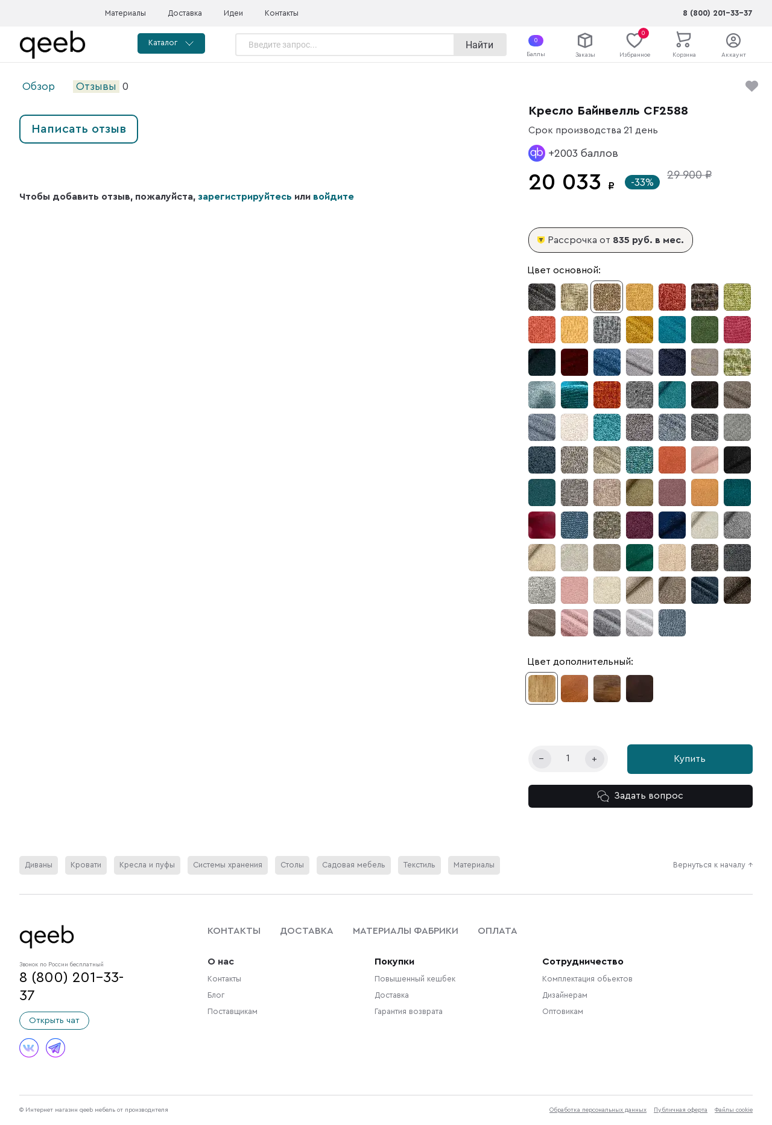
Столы (292, 865)
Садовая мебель (353, 865)
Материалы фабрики (405, 931)
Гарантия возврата (409, 1011)
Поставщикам (232, 1011)
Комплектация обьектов (587, 979)
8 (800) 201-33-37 (718, 13)
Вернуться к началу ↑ (713, 865)
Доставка (185, 13)
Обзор (38, 86)
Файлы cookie (734, 1110)
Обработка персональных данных (598, 1110)
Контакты (282, 13)
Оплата (497, 931)
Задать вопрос (640, 796)
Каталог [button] (171, 43)
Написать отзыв (78, 129)
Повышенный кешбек (415, 979)
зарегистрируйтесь (245, 196)
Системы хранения (227, 865)
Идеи (233, 13)
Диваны (38, 865)
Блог (215, 995)
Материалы (125, 13)
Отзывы (96, 86)
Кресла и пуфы (147, 865)
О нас (220, 961)
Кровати (86, 865)
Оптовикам (562, 1011)
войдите (333, 196)
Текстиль (419, 865)
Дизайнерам (564, 995)
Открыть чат (54, 1020)
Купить (690, 759)
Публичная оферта (680, 1110)
